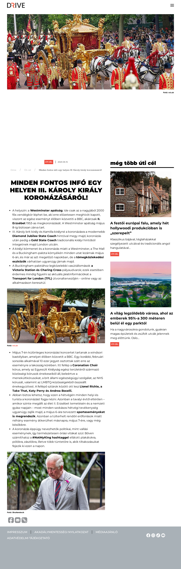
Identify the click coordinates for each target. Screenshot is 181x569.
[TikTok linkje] (157, 535)
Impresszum (17, 532)
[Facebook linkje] (147, 535)
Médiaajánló (107, 532)
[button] (172, 5)
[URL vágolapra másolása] (24, 520)
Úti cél (48, 162)
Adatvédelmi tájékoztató (28, 538)
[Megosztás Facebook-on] (10, 520)
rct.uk (15, 345)
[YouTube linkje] (162, 535)
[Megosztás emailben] (17, 520)
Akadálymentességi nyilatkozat (61, 532)
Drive (13, 170)
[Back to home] (16, 5)
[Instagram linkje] (152, 535)
